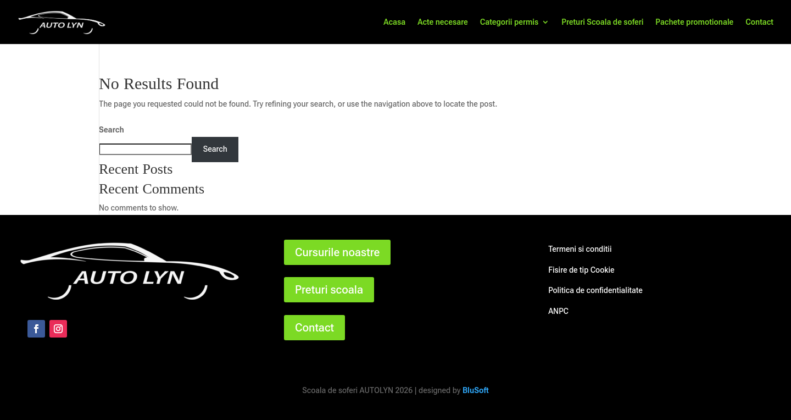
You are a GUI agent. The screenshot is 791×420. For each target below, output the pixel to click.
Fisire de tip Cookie (581, 270)
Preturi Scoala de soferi (602, 22)
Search (111, 129)
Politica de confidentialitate (595, 290)
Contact (759, 22)
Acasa (394, 22)
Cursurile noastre (337, 252)
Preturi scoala (329, 289)
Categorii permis (509, 22)
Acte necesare (442, 22)
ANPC (558, 311)
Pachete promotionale (694, 22)
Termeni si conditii (579, 249)
